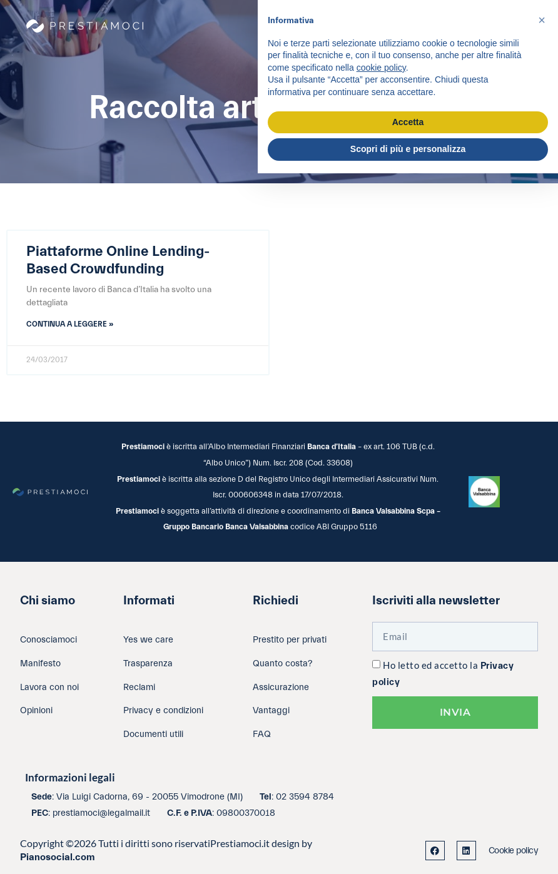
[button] (542, 20)
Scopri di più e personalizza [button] (407, 149)
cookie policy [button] (381, 68)
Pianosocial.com (57, 857)
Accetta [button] (408, 122)
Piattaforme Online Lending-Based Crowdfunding (118, 260)
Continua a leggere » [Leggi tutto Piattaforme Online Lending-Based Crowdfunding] (69, 324)
